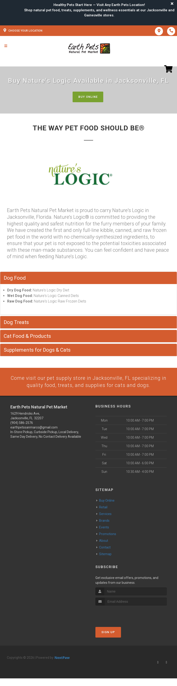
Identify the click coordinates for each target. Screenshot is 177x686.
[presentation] (120, 614)
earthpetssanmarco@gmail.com (34, 427)
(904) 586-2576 (21, 423)
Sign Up (108, 632)
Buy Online (88, 97)
